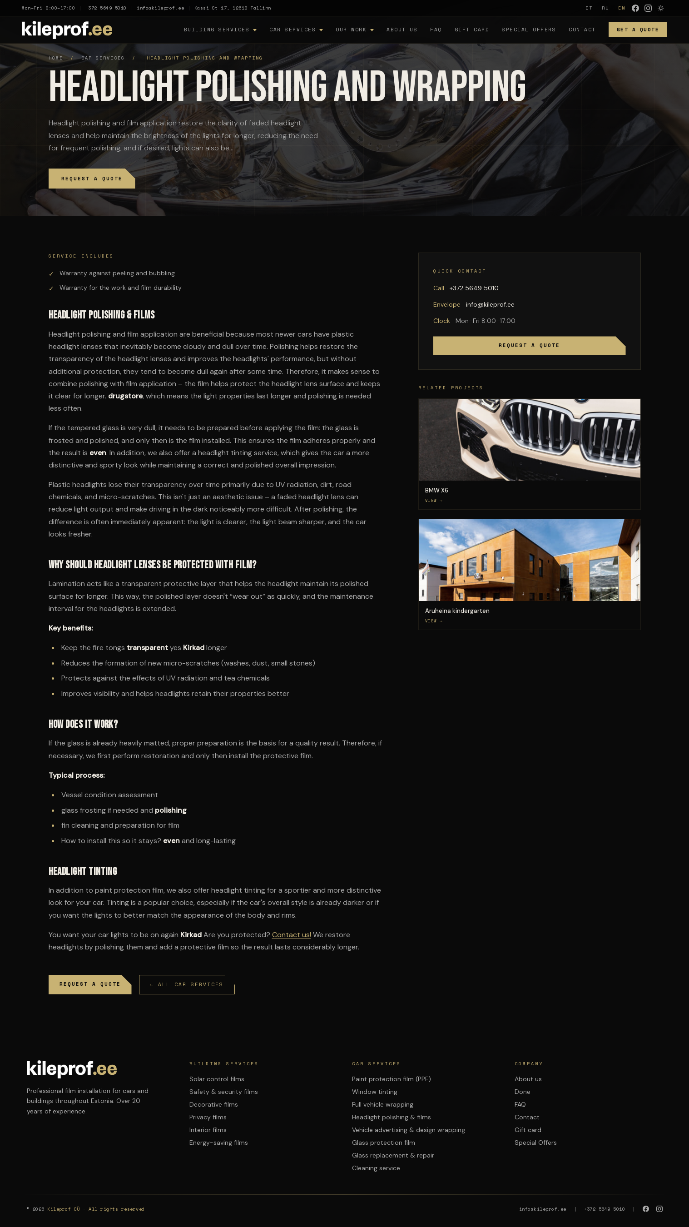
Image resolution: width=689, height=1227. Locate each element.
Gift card (472, 29)
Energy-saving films (218, 1142)
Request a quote (92, 178)
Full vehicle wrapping (382, 1104)
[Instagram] (648, 8)
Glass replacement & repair (393, 1155)
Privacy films (208, 1117)
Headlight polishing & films (391, 1117)
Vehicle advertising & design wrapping (408, 1130)
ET (589, 8)
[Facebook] (635, 8)
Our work (351, 29)
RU (605, 8)
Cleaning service (376, 1168)
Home (56, 58)
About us (402, 29)
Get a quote (638, 29)
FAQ (436, 29)
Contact (582, 29)
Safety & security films (223, 1092)
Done (522, 1092)
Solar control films (216, 1079)
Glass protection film (383, 1142)
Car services (292, 29)
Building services (217, 29)
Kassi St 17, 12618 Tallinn (232, 8)
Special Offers (529, 29)
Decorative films (213, 1104)
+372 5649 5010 (106, 8)
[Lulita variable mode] (660, 8)
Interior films (208, 1130)
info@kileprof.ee (160, 8)
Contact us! (291, 934)
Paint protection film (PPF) (391, 1079)
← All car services (187, 984)
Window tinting (374, 1092)
